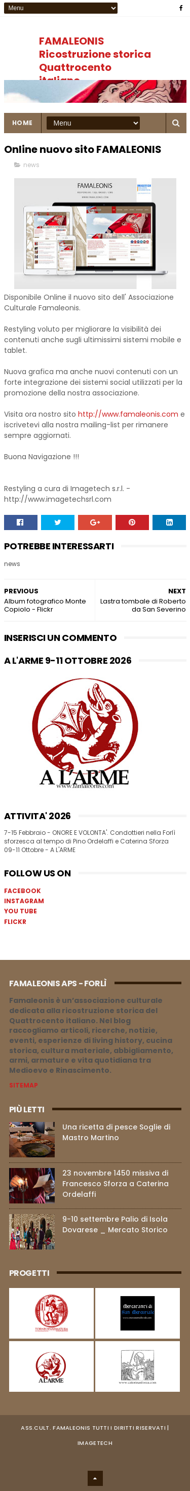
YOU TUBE (20, 911)
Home (22, 122)
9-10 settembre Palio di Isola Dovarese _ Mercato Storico (115, 1224)
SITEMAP (23, 1085)
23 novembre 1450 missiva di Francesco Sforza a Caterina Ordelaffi (115, 1183)
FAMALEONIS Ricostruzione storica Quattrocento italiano (95, 61)
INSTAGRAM (24, 901)
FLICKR (15, 921)
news (31, 164)
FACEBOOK (22, 890)
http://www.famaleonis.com (128, 414)
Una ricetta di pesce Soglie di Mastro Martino (116, 1132)
